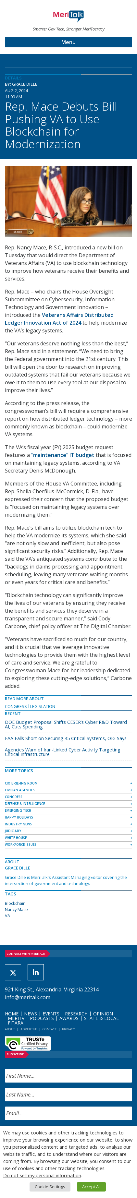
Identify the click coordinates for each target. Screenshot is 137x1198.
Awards (69, 1018)
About (10, 1029)
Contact (49, 1029)
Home (12, 1014)
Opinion (103, 1014)
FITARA (15, 1023)
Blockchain (15, 903)
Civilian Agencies (20, 790)
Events (51, 1014)
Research (76, 1014)
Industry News (18, 824)
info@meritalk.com (27, 997)
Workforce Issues (20, 844)
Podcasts (42, 1018)
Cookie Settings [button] (50, 1187)
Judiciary (13, 831)
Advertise (28, 1029)
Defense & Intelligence (25, 803)
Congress (16, 706)
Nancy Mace (16, 909)
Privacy (68, 1029)
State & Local (101, 1018)
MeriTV (16, 1018)
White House (16, 837)
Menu (68, 42)
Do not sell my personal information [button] (42, 1175)
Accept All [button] (91, 1187)
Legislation (42, 706)
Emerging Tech (18, 810)
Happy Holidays (19, 817)
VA (7, 915)
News (30, 1014)
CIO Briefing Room (21, 783)
